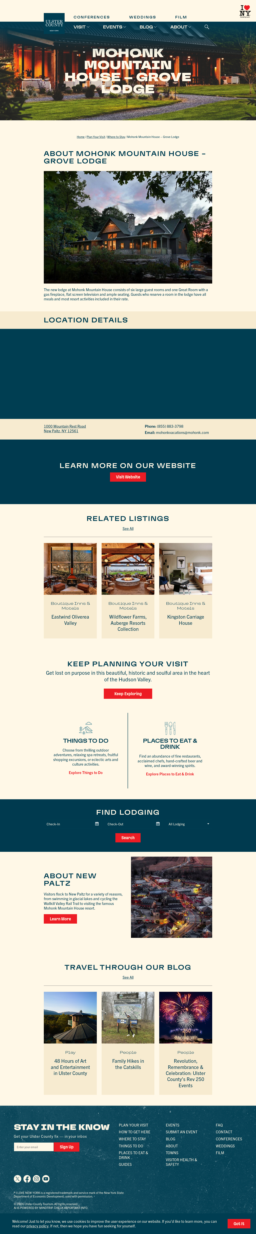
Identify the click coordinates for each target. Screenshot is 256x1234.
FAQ (219, 1125)
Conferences (92, 17)
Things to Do (131, 1145)
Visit (80, 27)
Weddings (142, 17)
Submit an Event (181, 1131)
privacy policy (37, 1225)
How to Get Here (134, 1131)
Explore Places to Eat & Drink (170, 773)
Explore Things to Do (86, 772)
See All (128, 528)
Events (112, 27)
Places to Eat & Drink (133, 1155)
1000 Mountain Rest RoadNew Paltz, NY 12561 (65, 428)
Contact (224, 1131)
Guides (125, 1164)
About (178, 27)
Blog (146, 27)
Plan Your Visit (96, 137)
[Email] (34, 1146)
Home (81, 137)
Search (128, 837)
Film (181, 17)
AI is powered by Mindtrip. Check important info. (51, 1207)
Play (70, 1052)
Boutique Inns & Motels (70, 605)
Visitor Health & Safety (181, 1162)
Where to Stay (116, 137)
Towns (172, 1152)
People (128, 1052)
